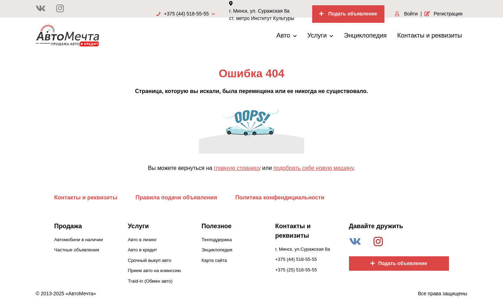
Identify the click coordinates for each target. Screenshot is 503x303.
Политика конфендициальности (279, 197)
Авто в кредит (142, 249)
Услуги (320, 35)
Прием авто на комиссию (154, 270)
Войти (406, 14)
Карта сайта (214, 260)
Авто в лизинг (142, 239)
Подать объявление (348, 14)
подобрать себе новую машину (313, 168)
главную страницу (237, 168)
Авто (286, 35)
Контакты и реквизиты (429, 35)
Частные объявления (76, 249)
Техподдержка (217, 239)
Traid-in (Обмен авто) (150, 281)
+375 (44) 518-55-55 (185, 14)
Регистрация (443, 14)
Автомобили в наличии (78, 239)
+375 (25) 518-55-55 (296, 269)
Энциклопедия (365, 35)
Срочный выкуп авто (150, 260)
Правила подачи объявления (176, 197)
